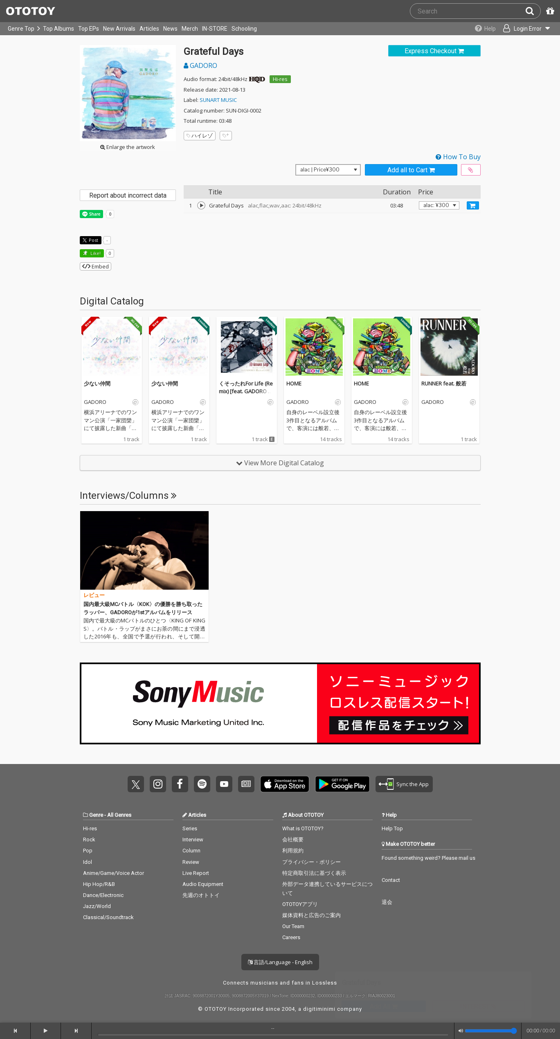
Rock (89, 839)
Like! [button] (95, 253)
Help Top (392, 828)
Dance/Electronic (103, 895)
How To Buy (458, 156)
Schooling (244, 28)
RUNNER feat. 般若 (443, 383)
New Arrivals (119, 28)
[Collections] (483, 28)
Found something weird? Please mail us (428, 858)
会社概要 (293, 839)
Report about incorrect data (127, 195)
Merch (190, 28)
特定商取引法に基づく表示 (314, 873)
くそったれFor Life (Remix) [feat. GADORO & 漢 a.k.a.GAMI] (246, 391)
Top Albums (58, 28)
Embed (95, 266)
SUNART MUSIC (218, 100)
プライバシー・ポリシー (311, 862)
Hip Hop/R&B (99, 884)
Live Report (195, 873)
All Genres (119, 815)
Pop (87, 850)
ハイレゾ (200, 135)
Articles (149, 28)
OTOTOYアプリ (300, 904)
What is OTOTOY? (303, 828)
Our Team (293, 926)
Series (189, 828)
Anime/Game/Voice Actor (113, 873)
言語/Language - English (280, 962)
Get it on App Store (284, 784)
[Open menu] (525, 28)
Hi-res (280, 79)
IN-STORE (214, 28)
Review (190, 862)
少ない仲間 (97, 383)
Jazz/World (97, 906)
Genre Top (21, 28)
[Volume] (491, 1031)
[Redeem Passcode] (549, 11)
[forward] (76, 1031)
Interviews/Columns (128, 495)
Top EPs (88, 28)
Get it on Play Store (342, 784)
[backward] (15, 1031)
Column (191, 850)
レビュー (94, 595)
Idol (87, 862)
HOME (293, 383)
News (170, 28)
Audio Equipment (202, 884)
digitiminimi (319, 1009)
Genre (96, 815)
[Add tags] (226, 135)
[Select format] (328, 170)
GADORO (200, 65)
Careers (291, 937)
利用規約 (293, 850)
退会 (387, 902)
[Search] (533, 11)
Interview (192, 839)
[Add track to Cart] (473, 205)
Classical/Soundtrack (108, 917)
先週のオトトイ (201, 895)
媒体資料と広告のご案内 (311, 915)
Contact (391, 880)
